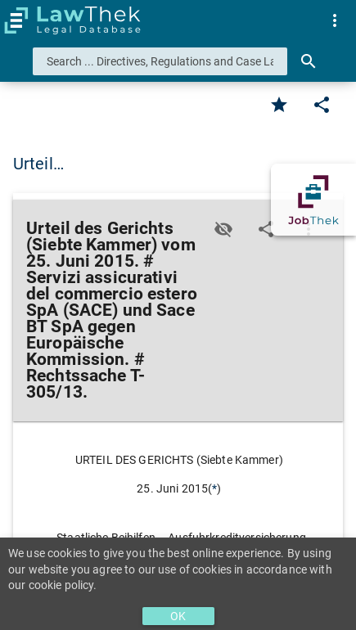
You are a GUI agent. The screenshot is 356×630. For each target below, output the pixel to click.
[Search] (308, 61)
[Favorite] (279, 104)
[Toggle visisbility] (223, 229)
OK (178, 616)
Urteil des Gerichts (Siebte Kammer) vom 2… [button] (177, 163)
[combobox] (160, 61)
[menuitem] (334, 20)
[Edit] (321, 104)
